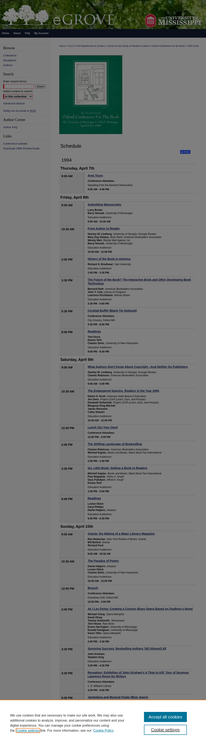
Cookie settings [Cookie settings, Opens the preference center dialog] (165, 729)
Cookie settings (27, 730)
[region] (103, 723)
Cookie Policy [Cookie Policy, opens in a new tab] (103, 730)
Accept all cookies (165, 717)
